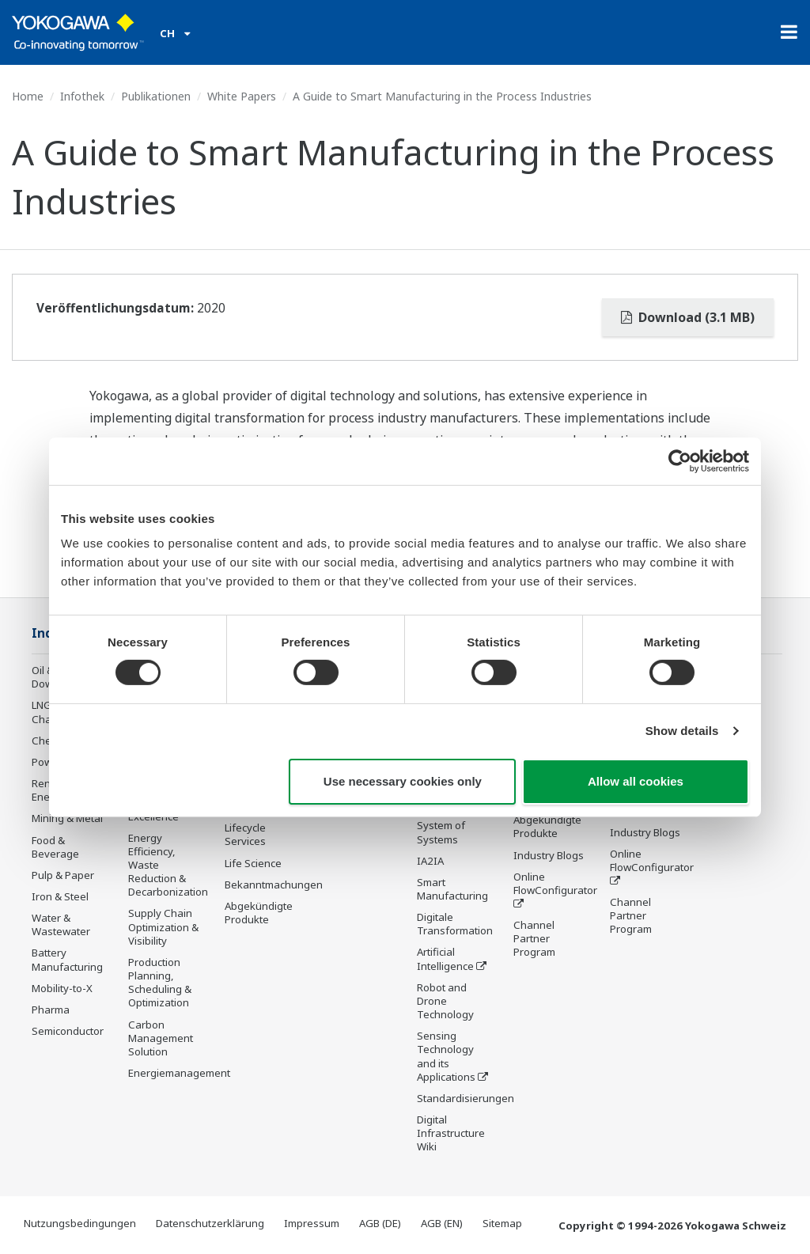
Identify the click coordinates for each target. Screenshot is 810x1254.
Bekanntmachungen (274, 884)
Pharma (51, 1009)
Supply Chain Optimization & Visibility (163, 926)
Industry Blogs (548, 855)
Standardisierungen (465, 1098)
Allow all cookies (635, 781)
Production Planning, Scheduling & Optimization (159, 982)
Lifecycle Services (245, 834)
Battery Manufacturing (67, 959)
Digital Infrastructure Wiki (451, 1133)
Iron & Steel (60, 896)
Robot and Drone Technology (445, 1000)
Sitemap (502, 1223)
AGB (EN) (442, 1223)
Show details (682, 730)
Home (28, 96)
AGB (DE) (380, 1223)
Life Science (253, 863)
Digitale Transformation (455, 924)
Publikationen (156, 96)
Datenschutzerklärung (210, 1223)
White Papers (241, 96)
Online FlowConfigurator (555, 883)
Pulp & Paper (63, 875)
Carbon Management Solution (160, 1038)
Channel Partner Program (534, 938)
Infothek (82, 96)
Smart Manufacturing (452, 889)
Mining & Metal (67, 818)
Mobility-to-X (62, 988)
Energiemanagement (179, 1073)
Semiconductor (68, 1031)
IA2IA (430, 861)
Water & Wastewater (61, 924)
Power (47, 762)
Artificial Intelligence (445, 958)
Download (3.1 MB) (688, 317)
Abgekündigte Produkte (259, 912)
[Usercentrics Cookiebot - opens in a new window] (680, 460)
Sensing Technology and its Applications (446, 1056)
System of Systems (441, 832)
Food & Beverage (55, 847)
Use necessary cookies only (403, 781)
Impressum (311, 1223)
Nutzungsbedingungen (80, 1223)
